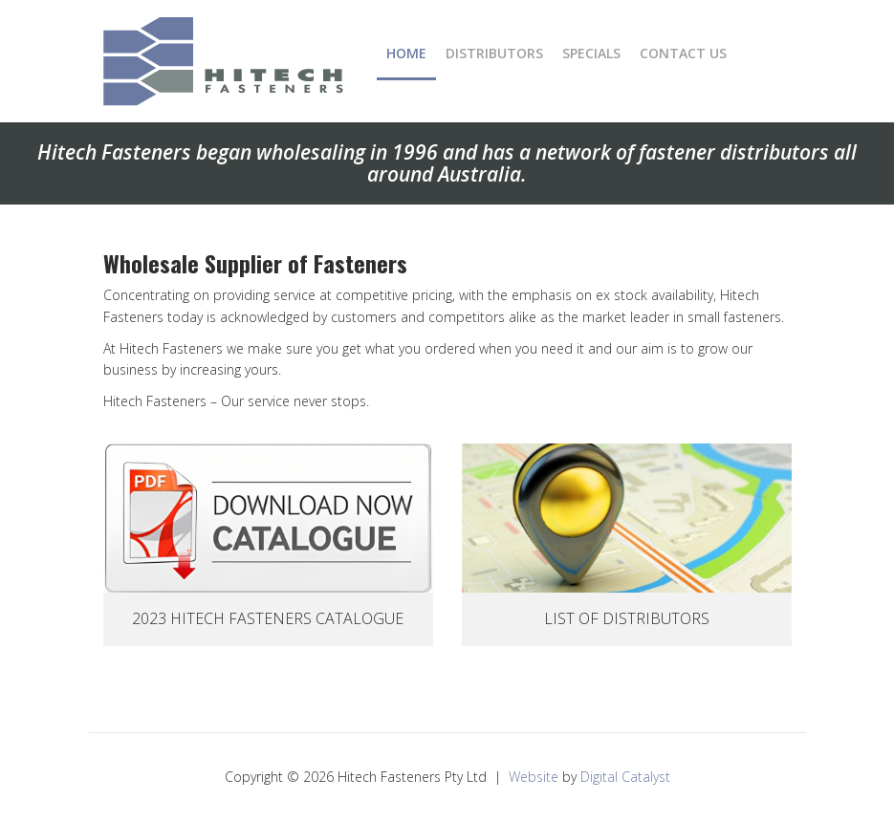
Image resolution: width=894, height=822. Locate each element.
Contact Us (683, 53)
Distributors (494, 53)
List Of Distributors (626, 618)
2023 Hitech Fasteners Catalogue (267, 618)
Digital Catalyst (625, 777)
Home (406, 53)
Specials (591, 53)
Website (533, 777)
